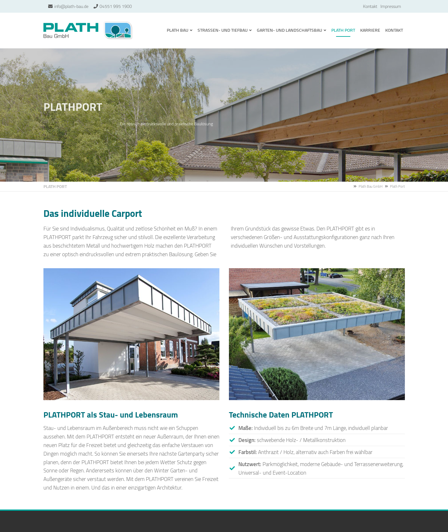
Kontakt (370, 6)
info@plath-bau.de (71, 6)
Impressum (390, 6)
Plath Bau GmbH (88, 30)
